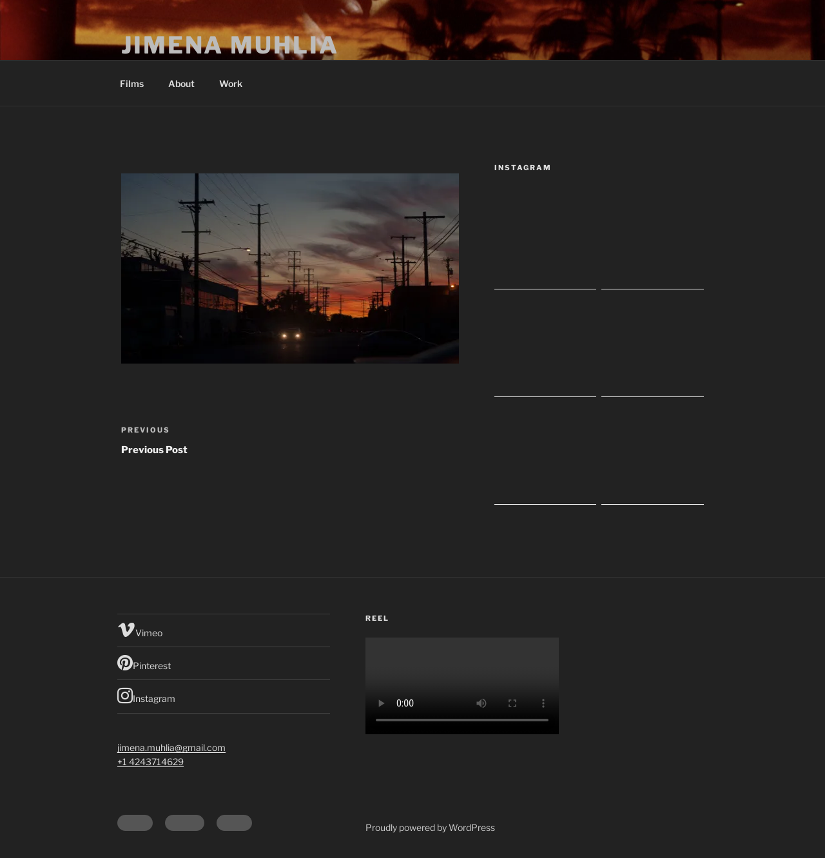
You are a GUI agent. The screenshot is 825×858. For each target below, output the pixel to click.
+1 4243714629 (150, 761)
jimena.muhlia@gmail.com (171, 747)
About (181, 83)
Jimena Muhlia (229, 45)
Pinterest (144, 663)
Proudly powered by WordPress (430, 827)
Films (132, 83)
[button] (290, 268)
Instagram (146, 696)
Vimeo (139, 630)
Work (230, 83)
